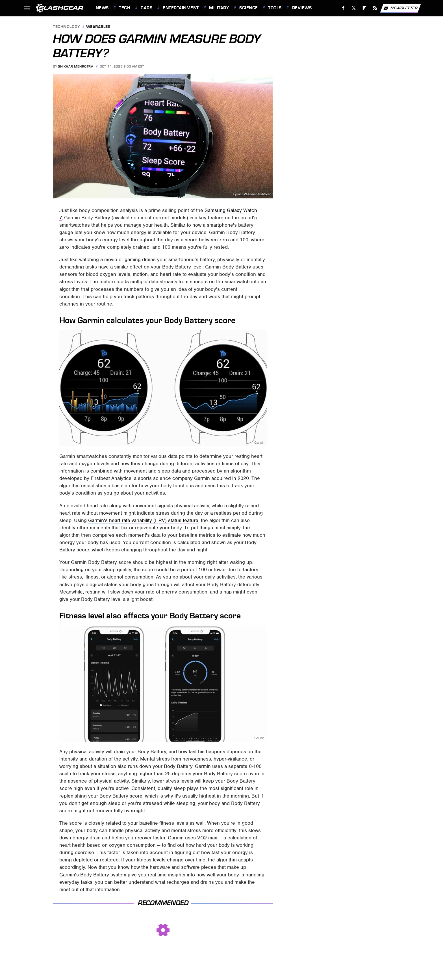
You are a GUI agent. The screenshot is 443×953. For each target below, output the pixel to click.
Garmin (259, 442)
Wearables (98, 27)
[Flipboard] (365, 8)
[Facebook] (343, 8)
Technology (66, 27)
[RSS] (375, 8)
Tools (275, 7)
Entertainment (181, 7)
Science (248, 7)
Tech (124, 7)
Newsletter (400, 8)
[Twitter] (354, 8)
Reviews (302, 7)
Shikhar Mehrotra (75, 66)
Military (219, 7)
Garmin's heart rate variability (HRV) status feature (143, 520)
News (102, 7)
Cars (146, 7)
